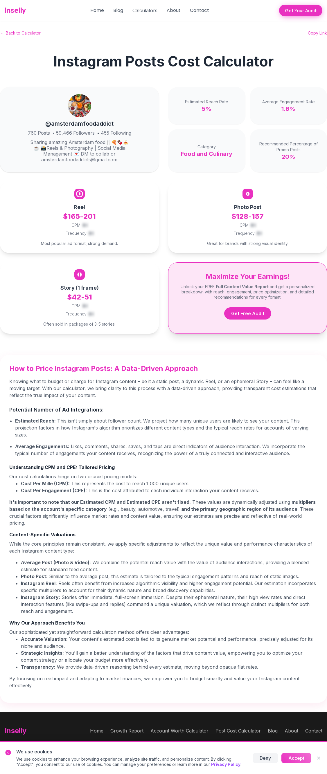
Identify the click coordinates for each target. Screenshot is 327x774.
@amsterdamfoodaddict (79, 123)
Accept (296, 758)
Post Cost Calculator (238, 730)
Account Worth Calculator (179, 730)
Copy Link (317, 32)
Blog (118, 10)
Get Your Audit (301, 10)
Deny (265, 758)
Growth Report (126, 730)
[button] (144, 10)
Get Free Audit (247, 313)
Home (97, 10)
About (174, 10)
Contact (199, 10)
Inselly (15, 10)
